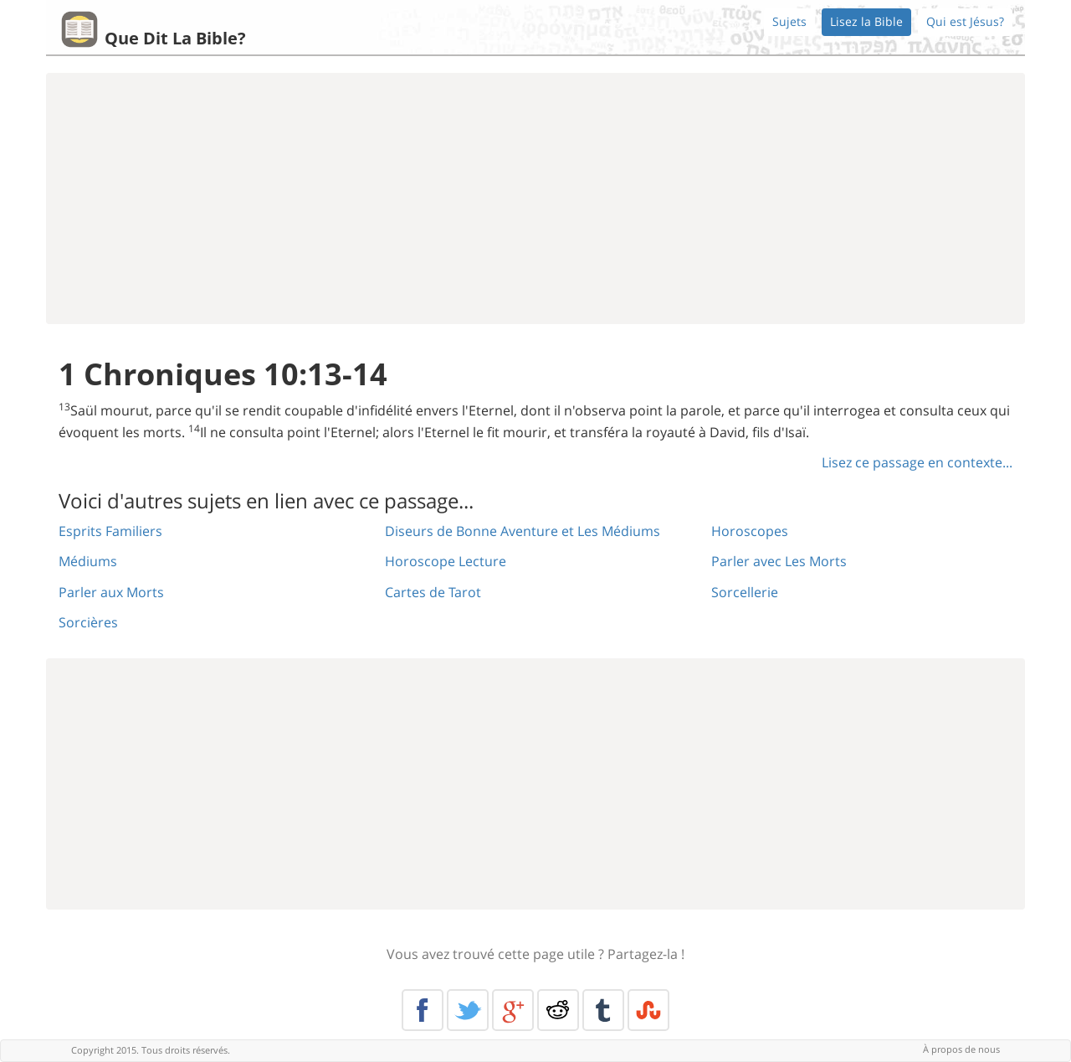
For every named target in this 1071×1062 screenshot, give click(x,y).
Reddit (558, 1010)
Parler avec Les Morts (779, 561)
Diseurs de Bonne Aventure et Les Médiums (522, 531)
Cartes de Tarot (433, 592)
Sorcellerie (744, 592)
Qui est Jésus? (965, 21)
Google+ (513, 1010)
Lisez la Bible (866, 21)
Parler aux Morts (111, 592)
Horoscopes (749, 531)
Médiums (88, 561)
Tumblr (603, 1010)
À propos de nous (961, 1049)
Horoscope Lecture (445, 561)
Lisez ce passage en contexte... (917, 462)
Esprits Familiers (110, 531)
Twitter (468, 1010)
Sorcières (88, 622)
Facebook (422, 1010)
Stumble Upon (648, 1010)
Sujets (789, 21)
